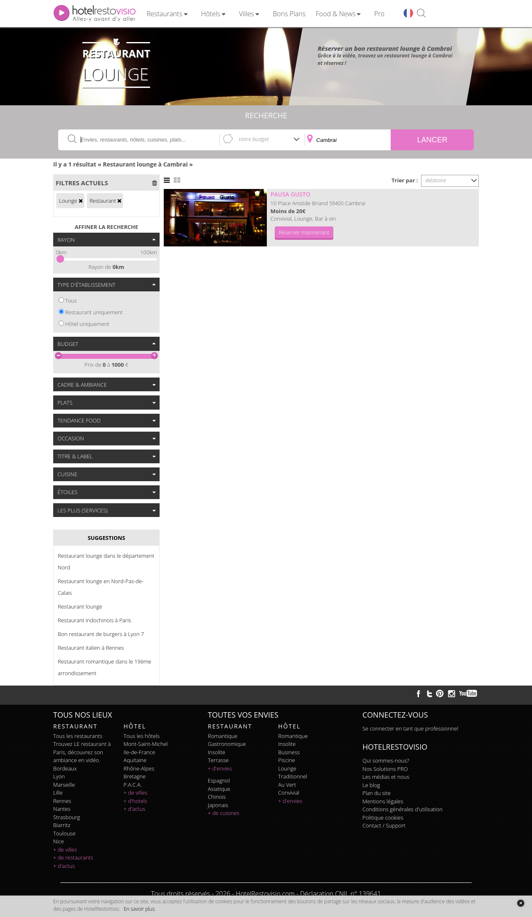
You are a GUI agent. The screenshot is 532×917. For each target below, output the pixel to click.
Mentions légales (382, 801)
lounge (287, 768)
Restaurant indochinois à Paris (94, 620)
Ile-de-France (139, 752)
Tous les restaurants (77, 736)
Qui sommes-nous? (385, 760)
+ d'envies (220, 768)
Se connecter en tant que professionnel (410, 728)
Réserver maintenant (304, 232)
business (289, 752)
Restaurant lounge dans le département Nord (106, 561)
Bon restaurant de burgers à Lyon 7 (101, 634)
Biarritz (61, 825)
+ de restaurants (73, 857)
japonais (218, 805)
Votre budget (254, 139)
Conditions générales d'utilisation (402, 809)
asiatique (219, 789)
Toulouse (64, 833)
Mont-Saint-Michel (145, 744)
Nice (58, 841)
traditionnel (292, 776)
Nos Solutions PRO (385, 769)
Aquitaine (134, 760)
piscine (286, 760)
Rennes (62, 801)
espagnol (219, 780)
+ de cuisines (223, 813)
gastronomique (227, 744)
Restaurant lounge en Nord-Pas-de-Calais (100, 586)
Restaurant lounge (80, 606)
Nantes (61, 809)
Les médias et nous (385, 776)
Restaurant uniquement (94, 312)
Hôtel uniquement (87, 324)
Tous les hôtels (141, 736)
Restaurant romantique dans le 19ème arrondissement (104, 667)
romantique (222, 736)
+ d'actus (64, 866)
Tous (71, 300)
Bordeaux (65, 768)
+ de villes (65, 849)
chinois (217, 796)
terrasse (218, 760)
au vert (287, 784)
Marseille (64, 784)
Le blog (371, 785)
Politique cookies (382, 817)
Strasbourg (66, 817)
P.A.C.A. (132, 784)
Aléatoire (436, 180)
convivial (288, 792)
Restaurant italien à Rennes (91, 647)
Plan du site (376, 793)
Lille (58, 792)
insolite (216, 752)
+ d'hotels (135, 801)
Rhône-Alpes (138, 768)
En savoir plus (139, 908)
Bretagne (134, 776)
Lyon (59, 776)
